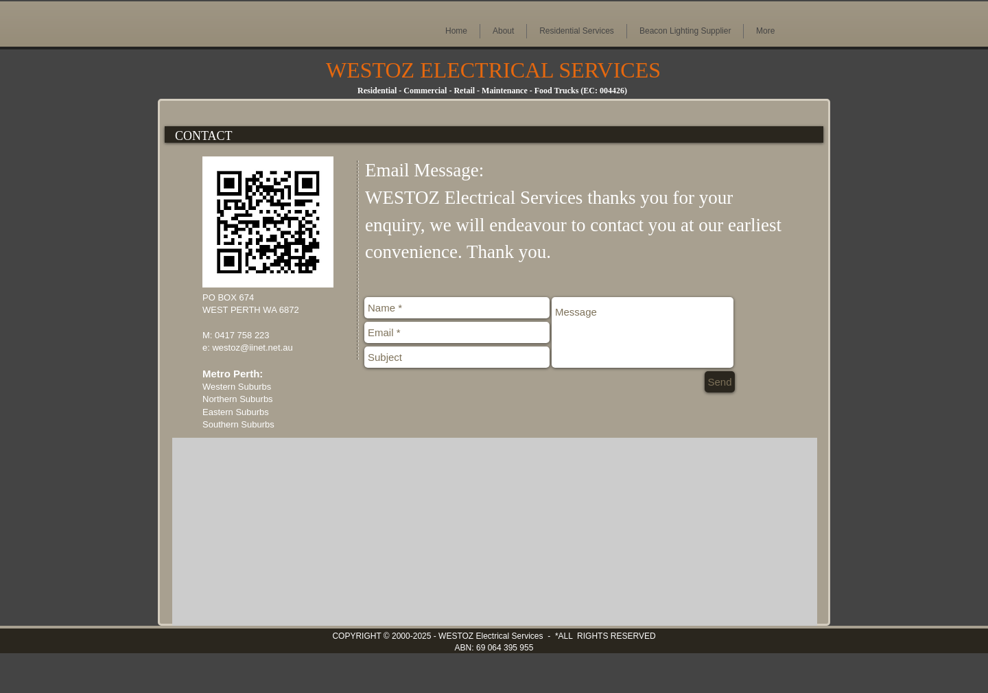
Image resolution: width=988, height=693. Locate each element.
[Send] (720, 381)
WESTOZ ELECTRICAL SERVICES (493, 70)
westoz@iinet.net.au (252, 347)
